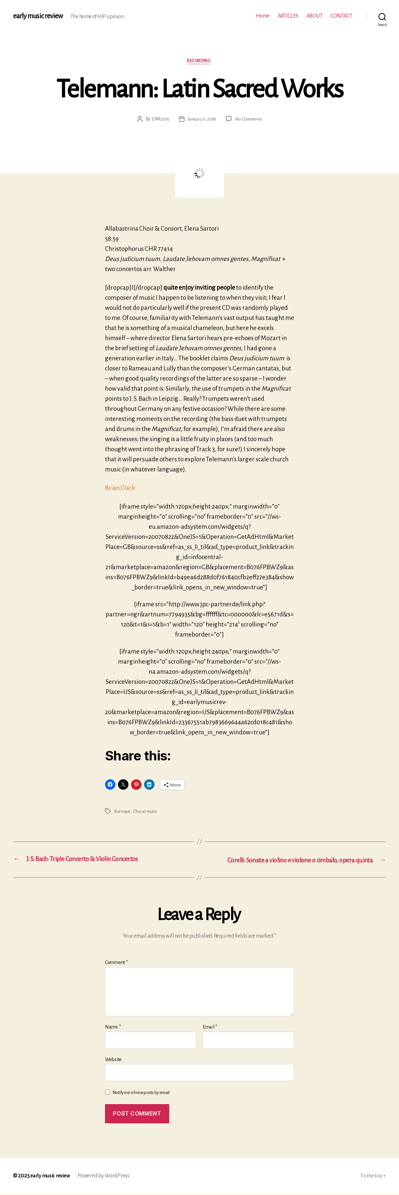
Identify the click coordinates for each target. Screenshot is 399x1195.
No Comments (249, 119)
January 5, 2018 (201, 119)
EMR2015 (158, 119)
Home (263, 16)
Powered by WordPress (105, 1176)
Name (113, 1027)
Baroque (122, 812)
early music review (38, 16)
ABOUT (314, 16)
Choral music (145, 812)
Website (113, 1060)
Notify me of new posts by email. (141, 1093)
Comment (116, 963)
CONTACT (341, 16)
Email (210, 1027)
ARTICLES (288, 16)
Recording (199, 61)
